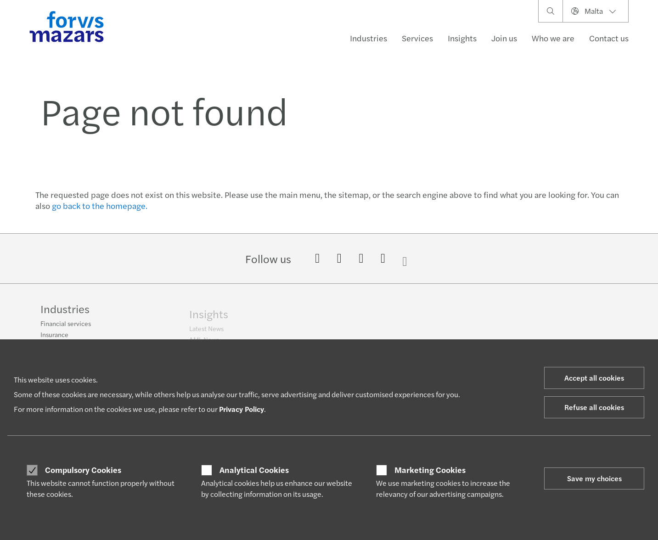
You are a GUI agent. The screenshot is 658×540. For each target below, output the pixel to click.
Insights (462, 38)
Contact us (609, 38)
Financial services (65, 327)
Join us (504, 38)
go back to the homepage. (99, 205)
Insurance (54, 338)
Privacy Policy (241, 409)
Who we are (553, 38)
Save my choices (594, 478)
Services (417, 38)
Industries (368, 38)
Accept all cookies (594, 377)
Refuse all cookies (594, 407)
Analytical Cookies (254, 470)
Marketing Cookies (430, 470)
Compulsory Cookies (83, 470)
